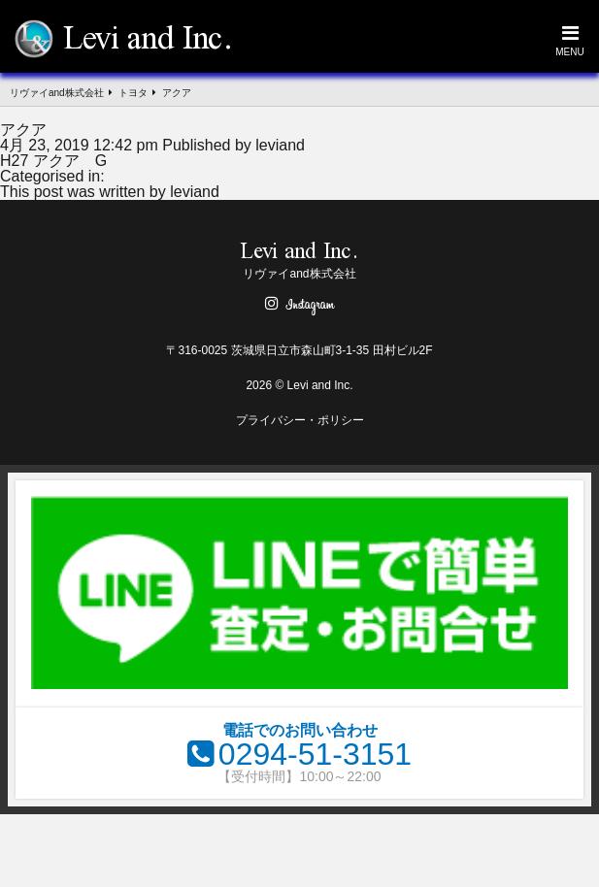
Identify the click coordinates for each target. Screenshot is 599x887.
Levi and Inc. (148, 41)
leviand (280, 145)
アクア (23, 129)
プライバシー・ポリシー (300, 420)
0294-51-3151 (315, 754)
